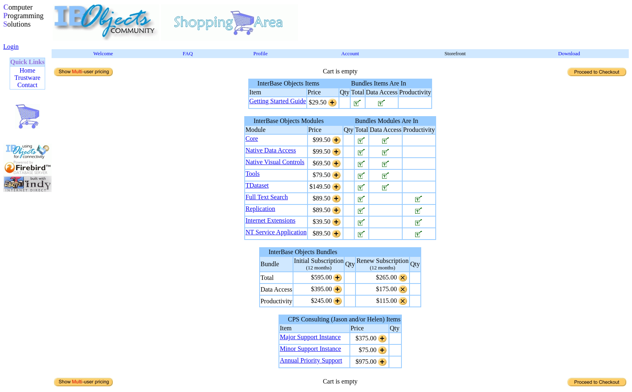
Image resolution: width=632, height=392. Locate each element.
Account (350, 53)
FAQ (188, 53)
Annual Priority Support (311, 360)
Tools (252, 173)
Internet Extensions (270, 220)
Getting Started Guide (277, 101)
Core (251, 138)
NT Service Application (276, 232)
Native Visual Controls (274, 161)
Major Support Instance (310, 337)
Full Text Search (266, 197)
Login (11, 46)
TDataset (257, 185)
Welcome (103, 53)
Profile (261, 53)
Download (569, 53)
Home (27, 70)
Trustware (27, 77)
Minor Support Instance (310, 348)
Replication (260, 208)
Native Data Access (270, 150)
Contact (27, 84)
